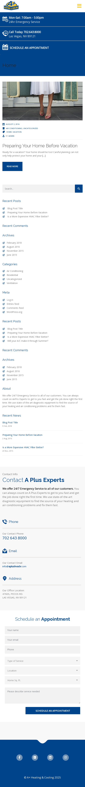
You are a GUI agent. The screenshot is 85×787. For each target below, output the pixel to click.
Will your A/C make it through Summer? (27, 340)
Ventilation (12, 283)
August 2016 (13, 246)
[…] (44, 155)
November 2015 (15, 250)
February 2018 (14, 242)
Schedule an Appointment (29, 48)
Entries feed (13, 303)
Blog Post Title (15, 208)
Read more (12, 166)
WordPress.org (14, 311)
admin (11, 136)
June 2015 (12, 254)
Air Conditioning (14, 128)
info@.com (14, 566)
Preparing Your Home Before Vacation (39, 145)
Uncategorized (30, 128)
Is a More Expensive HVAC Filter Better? (28, 216)
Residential (12, 275)
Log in (10, 299)
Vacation (17, 132)
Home (9, 132)
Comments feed (15, 307)
